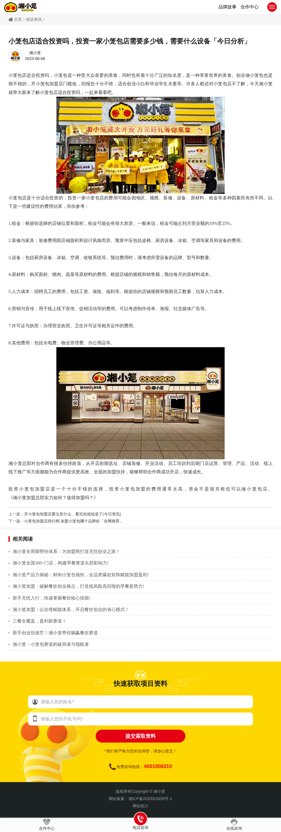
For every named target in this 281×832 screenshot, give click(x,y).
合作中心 (47, 825)
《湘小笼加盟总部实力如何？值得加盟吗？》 (53, 497)
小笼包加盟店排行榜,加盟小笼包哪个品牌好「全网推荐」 (73, 521)
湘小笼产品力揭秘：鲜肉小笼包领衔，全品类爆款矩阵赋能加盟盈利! (81, 574)
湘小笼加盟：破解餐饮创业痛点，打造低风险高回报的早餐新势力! (78, 586)
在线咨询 (234, 825)
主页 (18, 19)
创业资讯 (34, 19)
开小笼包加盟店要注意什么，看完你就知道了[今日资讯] (72, 514)
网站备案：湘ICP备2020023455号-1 (140, 798)
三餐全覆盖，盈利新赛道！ (39, 621)
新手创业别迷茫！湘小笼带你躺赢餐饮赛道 (55, 632)
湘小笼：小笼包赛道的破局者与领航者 (51, 644)
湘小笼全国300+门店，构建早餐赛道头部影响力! (61, 563)
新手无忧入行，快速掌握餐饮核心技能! (51, 598)
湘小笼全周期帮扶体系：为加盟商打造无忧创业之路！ (66, 551)
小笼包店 (17, 75)
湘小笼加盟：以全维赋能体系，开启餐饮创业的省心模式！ (71, 609)
